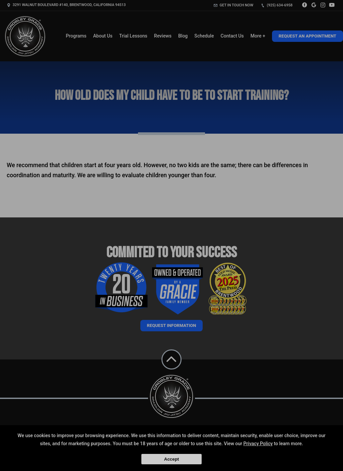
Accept (171, 459)
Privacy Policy (258, 443)
